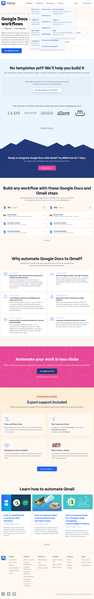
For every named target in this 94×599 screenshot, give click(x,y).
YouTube (8, 594)
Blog (39, 562)
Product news (42, 565)
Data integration (28, 576)
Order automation (28, 560)
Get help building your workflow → (47, 90)
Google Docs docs (47, 200)
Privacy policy (85, 560)
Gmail (23, 13)
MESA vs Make (56, 567)
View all (47, 240)
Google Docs (16, 13)
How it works (13, 560)
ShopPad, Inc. (88, 594)
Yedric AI (11, 565)
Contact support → (47, 469)
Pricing (11, 573)
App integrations (14, 568)
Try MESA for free (12, 51)
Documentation (42, 560)
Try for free (87, 3)
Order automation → (15, 295)
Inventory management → (17, 318)
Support (69, 565)
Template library (14, 570)
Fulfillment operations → (62, 295)
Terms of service (86, 562)
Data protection (86, 565)
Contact (69, 568)
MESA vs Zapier (57, 564)
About (69, 560)
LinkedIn (14, 594)
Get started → (47, 168)
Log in (76, 3)
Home (3, 13)
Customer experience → (62, 273)
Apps (8, 13)
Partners (69, 562)
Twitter (3, 594)
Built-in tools (13, 562)
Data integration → (15, 273)
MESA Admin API (43, 568)
